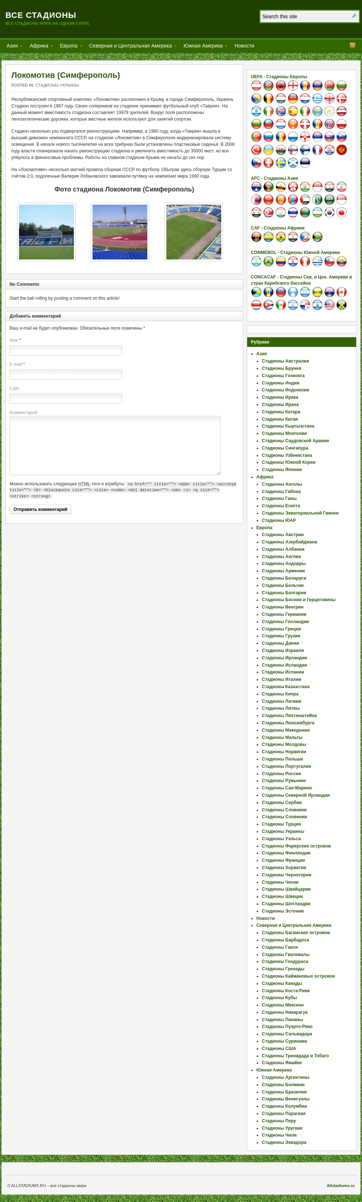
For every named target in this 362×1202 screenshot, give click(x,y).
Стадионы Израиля (283, 650)
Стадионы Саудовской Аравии (295, 440)
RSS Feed (352, 45)
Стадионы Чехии (280, 882)
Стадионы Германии (284, 614)
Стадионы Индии (280, 383)
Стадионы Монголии (284, 433)
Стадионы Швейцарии (286, 889)
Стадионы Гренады (283, 968)
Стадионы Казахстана (286, 686)
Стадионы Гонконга (283, 375)
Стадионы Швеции (282, 896)
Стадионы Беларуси (284, 578)
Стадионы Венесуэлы (286, 1098)
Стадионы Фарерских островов (296, 846)
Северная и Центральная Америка (130, 47)
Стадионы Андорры (284, 563)
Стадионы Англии (281, 556)
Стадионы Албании (283, 549)
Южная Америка (203, 47)
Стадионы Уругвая (282, 1128)
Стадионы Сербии (282, 802)
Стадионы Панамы (282, 1019)
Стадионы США (279, 1048)
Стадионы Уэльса (281, 838)
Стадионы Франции (283, 860)
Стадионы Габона (281, 491)
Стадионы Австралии (285, 361)
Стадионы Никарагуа (285, 1012)
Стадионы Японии (282, 469)
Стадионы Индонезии (285, 390)
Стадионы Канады (282, 983)
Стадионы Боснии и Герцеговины (299, 599)
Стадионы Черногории (287, 874)
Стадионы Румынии (284, 780)
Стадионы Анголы (282, 484)
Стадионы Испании (283, 672)
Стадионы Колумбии (284, 1106)
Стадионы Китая (280, 419)
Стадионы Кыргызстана (288, 426)
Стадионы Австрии (283, 534)
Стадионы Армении (283, 570)
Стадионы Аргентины (285, 1077)
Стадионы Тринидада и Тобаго (295, 1055)
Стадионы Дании (280, 643)
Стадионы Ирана (280, 404)
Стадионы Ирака (280, 397)
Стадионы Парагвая (284, 1113)
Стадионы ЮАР (279, 520)
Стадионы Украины (57, 85)
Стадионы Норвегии (284, 751)
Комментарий (23, 412)
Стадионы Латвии (281, 701)
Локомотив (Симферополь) (65, 75)
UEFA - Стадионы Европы (279, 76)
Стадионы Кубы (279, 997)
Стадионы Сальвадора (287, 1033)
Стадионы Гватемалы (285, 954)
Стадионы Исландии (284, 665)
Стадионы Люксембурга (288, 722)
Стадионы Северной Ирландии (296, 795)
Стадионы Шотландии (286, 903)
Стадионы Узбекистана (287, 455)
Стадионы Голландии (285, 621)
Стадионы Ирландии (284, 657)
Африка (39, 47)
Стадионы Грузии (281, 635)
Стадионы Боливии (283, 1084)
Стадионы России (281, 773)
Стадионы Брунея (281, 368)
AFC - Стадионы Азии (274, 178)
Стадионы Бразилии (284, 1092)
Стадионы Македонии (286, 730)
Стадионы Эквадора (284, 1142)
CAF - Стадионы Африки (278, 228)
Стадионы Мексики (282, 1005)
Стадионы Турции (281, 824)
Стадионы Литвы (281, 708)
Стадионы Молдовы (284, 744)
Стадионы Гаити (280, 947)
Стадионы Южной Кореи (289, 462)
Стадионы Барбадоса (285, 940)
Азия (12, 47)
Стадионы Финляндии (286, 853)
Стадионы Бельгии (282, 585)
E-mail (16, 364)
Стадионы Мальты (282, 737)
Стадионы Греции (281, 629)
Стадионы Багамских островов (296, 932)
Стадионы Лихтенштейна (289, 715)
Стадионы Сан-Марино (287, 787)
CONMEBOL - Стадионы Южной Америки (295, 252)
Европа (69, 47)
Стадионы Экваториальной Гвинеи (300, 513)
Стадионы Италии (281, 679)
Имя (14, 340)
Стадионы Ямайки (282, 1062)
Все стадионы (40, 15)
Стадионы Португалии (286, 766)
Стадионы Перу (279, 1120)
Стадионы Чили (279, 1135)
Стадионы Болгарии (284, 592)
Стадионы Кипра (280, 694)
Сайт (15, 388)
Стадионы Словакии (284, 809)
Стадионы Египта (281, 505)
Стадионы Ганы (279, 498)
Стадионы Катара (281, 411)
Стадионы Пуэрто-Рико (287, 1026)
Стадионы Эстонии (283, 911)
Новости (244, 46)
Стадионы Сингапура (285, 448)
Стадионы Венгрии (282, 607)
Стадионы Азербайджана (289, 542)
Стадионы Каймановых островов (298, 976)
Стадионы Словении (284, 816)
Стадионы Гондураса (285, 961)
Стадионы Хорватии (284, 867)
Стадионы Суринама (284, 1041)
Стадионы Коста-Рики (286, 990)
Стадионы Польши (282, 759)
